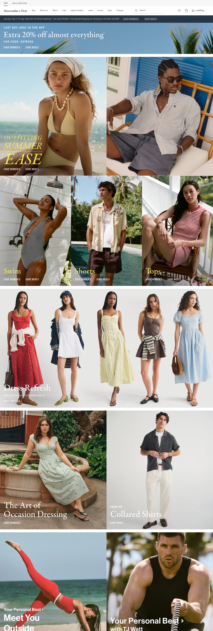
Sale (110, 11)
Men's (55, 11)
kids (64, 11)
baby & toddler (77, 11)
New (33, 11)
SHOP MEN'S (151, 19)
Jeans (90, 11)
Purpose (120, 11)
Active (100, 11)
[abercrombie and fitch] (15, 10)
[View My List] (179, 10)
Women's (44, 11)
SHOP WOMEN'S (131, 19)
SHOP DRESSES (12, 401)
